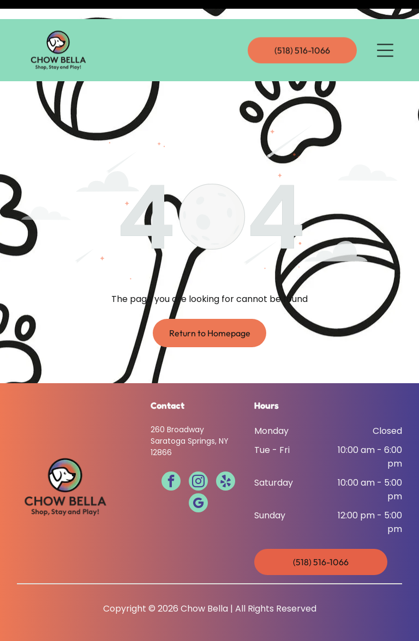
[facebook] (171, 455)
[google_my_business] (198, 477)
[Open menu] (385, 31)
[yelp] (225, 455)
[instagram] (198, 455)
